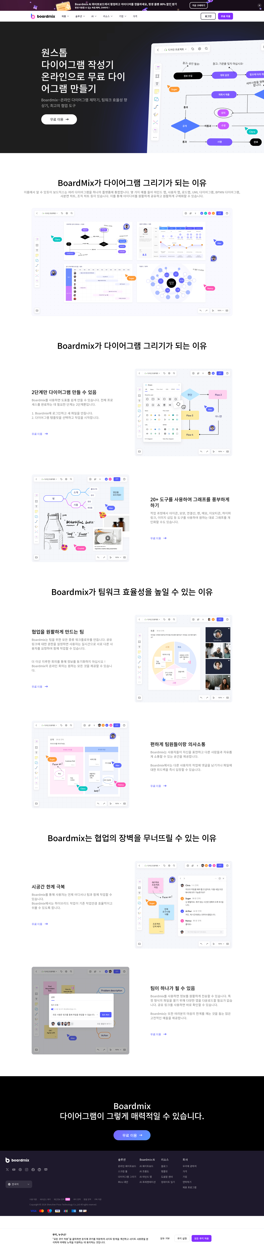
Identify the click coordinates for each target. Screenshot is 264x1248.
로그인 (208, 16)
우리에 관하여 (208, 1174)
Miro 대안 (92, 1191)
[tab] (39, 1192)
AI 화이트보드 (132, 1174)
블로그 (166, 1174)
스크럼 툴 (92, 1179)
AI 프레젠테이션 (133, 1191)
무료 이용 (225, 16)
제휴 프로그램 (208, 1196)
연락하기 (206, 1191)
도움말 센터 (169, 1185)
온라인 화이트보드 (96, 1174)
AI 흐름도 (130, 1179)
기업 (204, 1185)
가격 (135, 16)
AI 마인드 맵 (131, 1185)
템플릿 (166, 1179)
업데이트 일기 (170, 1191)
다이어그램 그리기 (96, 1185)
